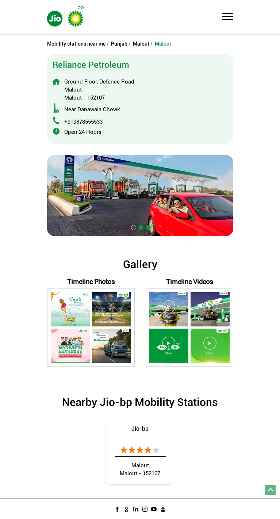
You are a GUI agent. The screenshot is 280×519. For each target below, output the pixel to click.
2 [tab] (140, 227)
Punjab (119, 44)
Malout (141, 44)
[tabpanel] (140, 195)
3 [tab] (147, 227)
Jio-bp (140, 428)
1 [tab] (133, 227)
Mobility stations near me (76, 44)
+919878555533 (83, 122)
